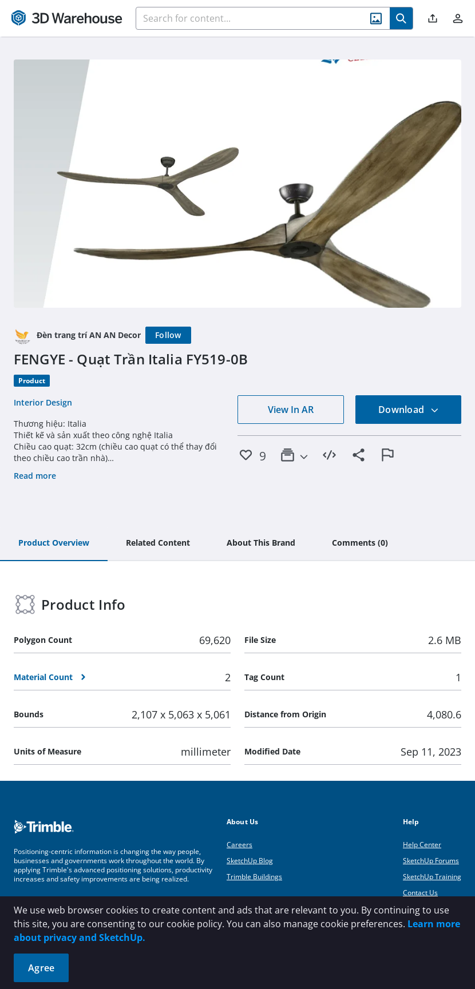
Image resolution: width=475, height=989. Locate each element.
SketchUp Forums (431, 860)
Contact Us (420, 892)
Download (408, 409)
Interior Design (43, 402)
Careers (239, 844)
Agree (41, 968)
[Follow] (168, 335)
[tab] (54, 543)
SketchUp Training (432, 876)
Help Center (422, 844)
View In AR (291, 409)
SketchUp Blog (250, 860)
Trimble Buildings (254, 876)
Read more (35, 475)
